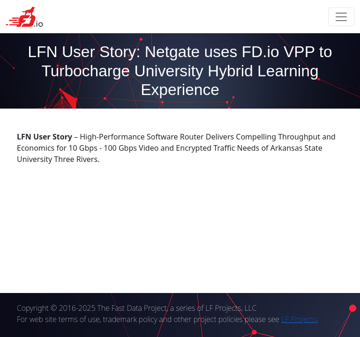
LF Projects (299, 319)
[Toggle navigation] (341, 16)
